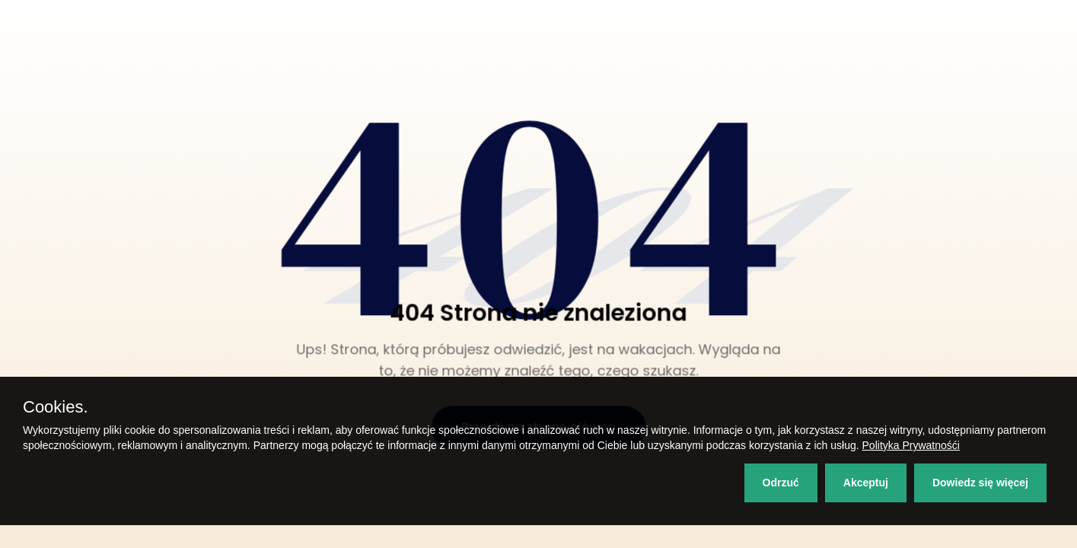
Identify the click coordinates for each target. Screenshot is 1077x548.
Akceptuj (865, 482)
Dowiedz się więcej (980, 482)
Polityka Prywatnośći (911, 445)
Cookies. (55, 407)
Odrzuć (781, 482)
